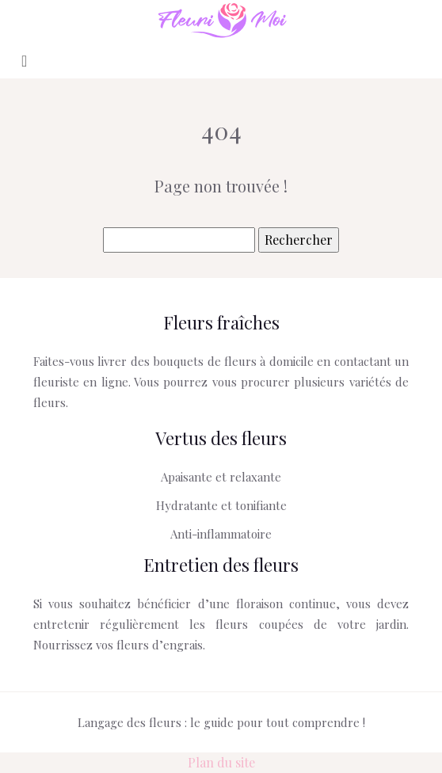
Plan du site (221, 762)
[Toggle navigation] (24, 59)
